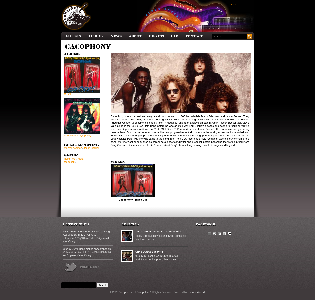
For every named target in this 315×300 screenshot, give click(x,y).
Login (234, 4)
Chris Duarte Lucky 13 (149, 252)
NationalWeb (196, 292)
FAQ (174, 36)
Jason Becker (91, 148)
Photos (156, 36)
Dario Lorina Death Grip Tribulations (158, 231)
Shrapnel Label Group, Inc (133, 292)
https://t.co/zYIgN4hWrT (78, 238)
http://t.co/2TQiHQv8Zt (97, 252)
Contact (194, 36)
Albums (95, 36)
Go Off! (68, 94)
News (116, 36)
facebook (70, 162)
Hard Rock (70, 159)
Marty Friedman (73, 148)
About (135, 36)
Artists (73, 36)
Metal (81, 159)
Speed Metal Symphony (77, 135)
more (82, 268)
